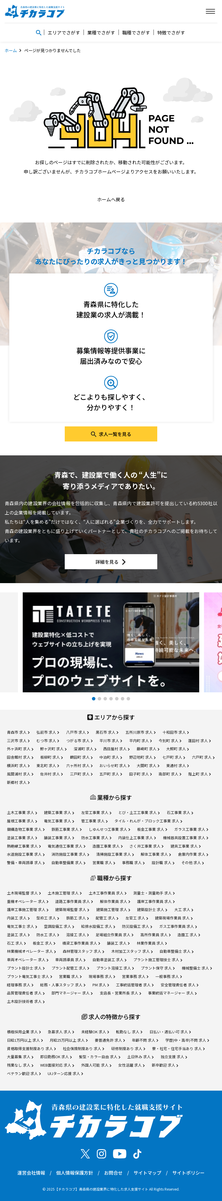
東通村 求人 (177, 765)
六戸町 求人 (203, 757)
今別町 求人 (170, 740)
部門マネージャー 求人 (71, 993)
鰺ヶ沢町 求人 (53, 748)
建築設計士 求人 (152, 909)
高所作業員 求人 (155, 934)
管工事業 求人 (94, 821)
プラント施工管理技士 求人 (157, 959)
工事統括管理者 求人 (134, 985)
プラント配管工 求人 (70, 968)
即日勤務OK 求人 (56, 1056)
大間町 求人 (148, 765)
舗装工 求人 (118, 943)
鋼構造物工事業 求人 (26, 829)
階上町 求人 (199, 774)
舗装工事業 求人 (59, 837)
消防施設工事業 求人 (70, 854)
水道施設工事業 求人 (26, 854)
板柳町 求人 (51, 757)
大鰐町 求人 (177, 748)
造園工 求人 (188, 934)
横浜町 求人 (18, 765)
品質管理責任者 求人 (26, 993)
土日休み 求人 (140, 1056)
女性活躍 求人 (131, 1065)
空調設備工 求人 (59, 926)
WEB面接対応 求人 (57, 1065)
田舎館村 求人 (20, 757)
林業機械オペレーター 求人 (31, 951)
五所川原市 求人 (140, 732)
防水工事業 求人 (96, 837)
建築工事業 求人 (59, 812)
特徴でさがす (171, 32)
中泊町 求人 (110, 757)
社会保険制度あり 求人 (83, 1048)
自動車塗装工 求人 (109, 959)
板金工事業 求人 (152, 829)
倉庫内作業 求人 (193, 854)
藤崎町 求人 (148, 748)
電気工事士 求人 (22, 926)
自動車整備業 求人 (68, 862)
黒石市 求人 (107, 732)
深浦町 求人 (85, 748)
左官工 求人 (136, 918)
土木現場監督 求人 (24, 893)
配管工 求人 (107, 918)
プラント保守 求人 (158, 968)
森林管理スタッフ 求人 (83, 951)
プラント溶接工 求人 (115, 968)
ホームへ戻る (111, 199)
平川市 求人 (110, 740)
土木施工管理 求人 (65, 893)
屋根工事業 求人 (22, 821)
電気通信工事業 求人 (66, 846)
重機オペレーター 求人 (27, 901)
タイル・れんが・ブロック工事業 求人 (148, 821)
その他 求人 (192, 862)
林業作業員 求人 (152, 943)
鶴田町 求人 (81, 757)
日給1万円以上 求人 (25, 1040)
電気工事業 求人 (59, 821)
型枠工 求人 (47, 918)
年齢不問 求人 (145, 1040)
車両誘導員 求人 (70, 959)
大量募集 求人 (20, 1056)
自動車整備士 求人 (176, 951)
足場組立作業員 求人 (114, 934)
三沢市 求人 (18, 740)
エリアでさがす (64, 32)
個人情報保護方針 (74, 1172)
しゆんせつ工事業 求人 (109, 829)
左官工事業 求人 (96, 812)
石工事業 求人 (180, 812)
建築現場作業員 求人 (174, 918)
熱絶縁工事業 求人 (24, 846)
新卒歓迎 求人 (165, 1065)
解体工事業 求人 (156, 854)
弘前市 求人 (47, 732)
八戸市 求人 (77, 732)
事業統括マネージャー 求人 (172, 993)
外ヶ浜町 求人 (20, 748)
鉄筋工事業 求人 (66, 829)
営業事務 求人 (135, 976)
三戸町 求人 (81, 774)
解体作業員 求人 (115, 901)
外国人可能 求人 (96, 1065)
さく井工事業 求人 (146, 846)
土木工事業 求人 (22, 812)
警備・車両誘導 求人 (26, 862)
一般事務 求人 (169, 976)
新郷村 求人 (18, 782)
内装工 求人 (18, 918)
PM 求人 (100, 985)
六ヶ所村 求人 (79, 765)
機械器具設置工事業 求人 (185, 837)
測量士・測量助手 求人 (154, 893)
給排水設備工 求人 (98, 926)
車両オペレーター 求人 (27, 959)
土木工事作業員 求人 (107, 893)
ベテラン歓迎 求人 (24, 1073)
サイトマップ (147, 1172)
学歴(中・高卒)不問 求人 (187, 1040)
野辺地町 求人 (142, 757)
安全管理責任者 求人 (179, 985)
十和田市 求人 (175, 732)
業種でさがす (101, 32)
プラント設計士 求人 (26, 968)
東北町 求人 (47, 765)
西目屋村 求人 (116, 748)
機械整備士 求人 (197, 968)
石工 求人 (16, 943)
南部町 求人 (170, 774)
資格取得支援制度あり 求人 (31, 1048)
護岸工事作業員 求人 (156, 901)
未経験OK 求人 (95, 1031)
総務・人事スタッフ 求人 (62, 985)
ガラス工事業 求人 (191, 829)
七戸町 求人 (173, 757)
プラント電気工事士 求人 (29, 976)
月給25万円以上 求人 (69, 1040)
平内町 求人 (140, 740)
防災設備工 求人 (137, 926)
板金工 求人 (44, 943)
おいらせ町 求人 (114, 765)
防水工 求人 (47, 934)
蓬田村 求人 (199, 740)
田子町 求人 (140, 774)
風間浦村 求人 (20, 774)
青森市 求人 (18, 732)
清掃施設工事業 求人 (115, 854)
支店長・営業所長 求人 (120, 993)
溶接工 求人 (77, 934)
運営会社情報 (31, 1172)
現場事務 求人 (102, 976)
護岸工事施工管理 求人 (27, 909)
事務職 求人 (133, 862)
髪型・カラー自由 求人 (99, 1056)
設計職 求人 (163, 862)
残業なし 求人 (20, 1065)
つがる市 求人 (79, 740)
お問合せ (113, 1172)
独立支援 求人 (174, 1056)
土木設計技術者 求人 (26, 1001)
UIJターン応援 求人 (65, 1073)
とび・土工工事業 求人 (139, 812)
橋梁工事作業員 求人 (81, 943)
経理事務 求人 (20, 985)
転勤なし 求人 (129, 1031)
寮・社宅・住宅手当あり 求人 (178, 1048)
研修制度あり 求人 (128, 1048)
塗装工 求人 (18, 934)
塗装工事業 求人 (22, 837)
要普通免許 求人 (110, 1040)
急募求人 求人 (61, 1031)
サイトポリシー (188, 1172)
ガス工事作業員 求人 (178, 926)
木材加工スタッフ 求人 (132, 951)
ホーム (11, 50)
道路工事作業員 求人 (74, 901)
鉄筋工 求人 (77, 918)
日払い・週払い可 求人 (170, 1031)
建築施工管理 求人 (113, 909)
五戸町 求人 (110, 774)
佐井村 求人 (51, 774)
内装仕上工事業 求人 (137, 837)
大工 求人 (183, 909)
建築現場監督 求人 (72, 909)
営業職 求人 (103, 862)
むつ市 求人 (47, 740)
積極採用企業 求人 (24, 1031)
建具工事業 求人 (186, 846)
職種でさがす (136, 32)
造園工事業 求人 (107, 846)
